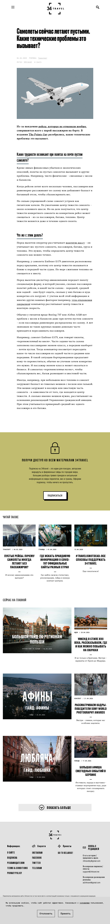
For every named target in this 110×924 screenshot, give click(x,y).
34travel (28, 62)
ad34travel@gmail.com (91, 882)
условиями (85, 903)
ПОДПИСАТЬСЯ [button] (55, 495)
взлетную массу (75, 243)
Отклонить (46, 913)
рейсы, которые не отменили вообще (62, 127)
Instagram (37, 852)
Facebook (37, 857)
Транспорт (42, 58)
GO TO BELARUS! (65, 852)
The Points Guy (38, 135)
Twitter (36, 862)
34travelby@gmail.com (91, 861)
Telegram (37, 868)
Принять (66, 913)
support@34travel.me (91, 872)
